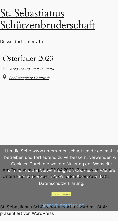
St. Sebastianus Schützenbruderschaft (47, 19)
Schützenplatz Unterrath (29, 78)
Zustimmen (61, 194)
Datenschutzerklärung (62, 205)
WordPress (43, 213)
